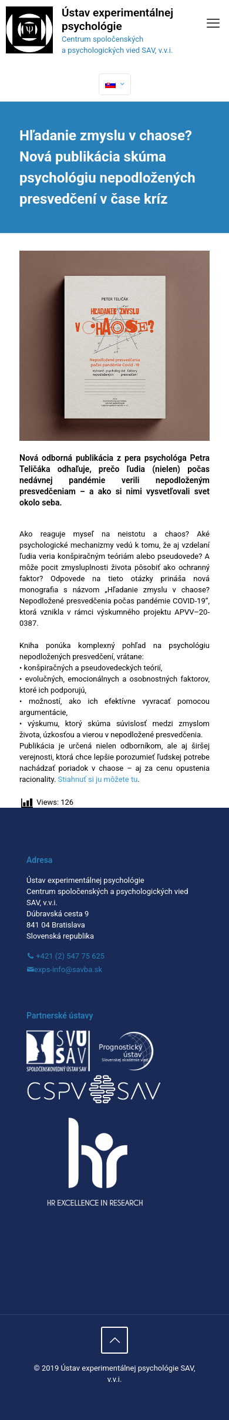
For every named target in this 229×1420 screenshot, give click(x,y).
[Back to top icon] (114, 1340)
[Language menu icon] (115, 84)
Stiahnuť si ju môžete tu (98, 779)
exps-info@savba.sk (68, 969)
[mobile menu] (213, 23)
